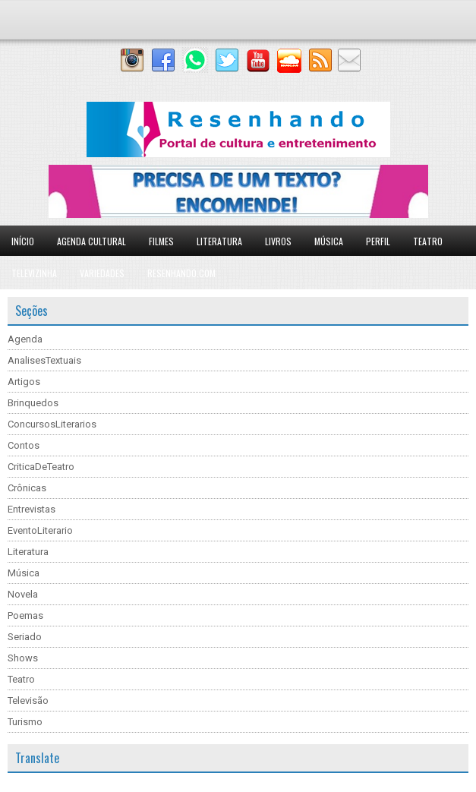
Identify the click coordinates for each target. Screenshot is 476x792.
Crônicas (27, 488)
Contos (23, 445)
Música (328, 241)
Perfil (378, 241)
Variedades (102, 273)
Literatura (219, 241)
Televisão (28, 700)
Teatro (428, 241)
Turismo (25, 721)
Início (22, 241)
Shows (23, 658)
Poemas (25, 615)
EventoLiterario (40, 530)
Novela (23, 594)
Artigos (24, 381)
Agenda (25, 339)
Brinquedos (33, 403)
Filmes (161, 241)
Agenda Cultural (91, 241)
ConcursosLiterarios (52, 424)
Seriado (25, 636)
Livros (278, 241)
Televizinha (34, 273)
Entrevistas (31, 509)
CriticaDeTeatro (41, 466)
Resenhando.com (181, 273)
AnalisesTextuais (44, 360)
